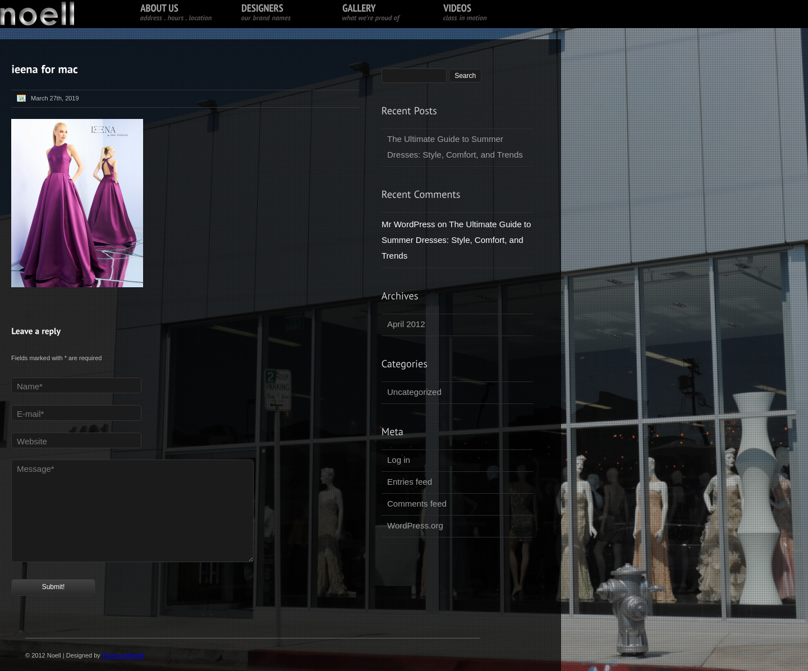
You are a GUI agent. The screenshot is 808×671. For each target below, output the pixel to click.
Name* (30, 386)
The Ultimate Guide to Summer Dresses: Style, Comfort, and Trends (455, 146)
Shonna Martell (123, 655)
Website (32, 441)
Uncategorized (414, 392)
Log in (398, 460)
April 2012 (406, 324)
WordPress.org (415, 525)
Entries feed (409, 481)
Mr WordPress (408, 224)
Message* (35, 469)
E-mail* (30, 414)
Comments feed (417, 503)
